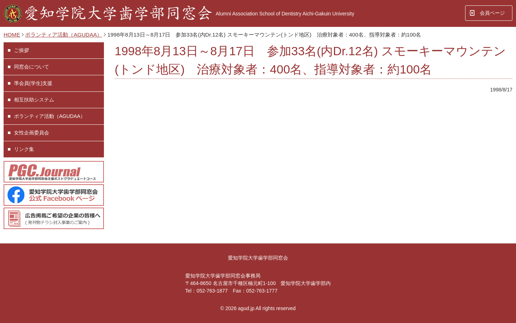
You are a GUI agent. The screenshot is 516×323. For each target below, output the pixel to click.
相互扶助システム (34, 100)
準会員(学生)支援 (33, 83)
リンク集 (24, 149)
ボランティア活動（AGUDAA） (63, 35)
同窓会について (31, 67)
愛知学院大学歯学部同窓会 (258, 258)
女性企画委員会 (31, 133)
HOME (12, 35)
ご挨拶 (21, 50)
